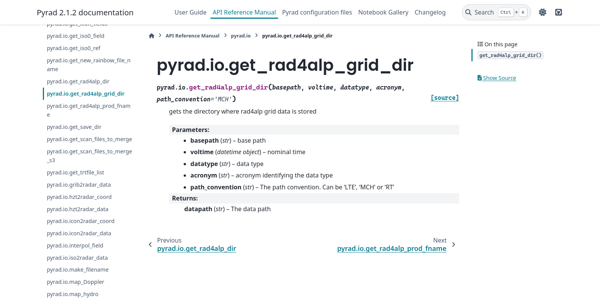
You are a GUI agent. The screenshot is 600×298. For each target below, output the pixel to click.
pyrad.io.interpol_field (75, 245)
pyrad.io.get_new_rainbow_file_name (88, 65)
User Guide (190, 12)
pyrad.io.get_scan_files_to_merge (89, 139)
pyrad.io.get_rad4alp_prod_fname (88, 110)
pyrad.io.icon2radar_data (79, 233)
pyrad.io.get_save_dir (74, 126)
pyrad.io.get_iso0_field (75, 35)
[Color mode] (542, 12)
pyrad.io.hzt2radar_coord (79, 196)
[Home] (151, 36)
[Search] (496, 12)
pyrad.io (241, 35)
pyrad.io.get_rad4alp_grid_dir (85, 93)
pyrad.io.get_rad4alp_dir (78, 81)
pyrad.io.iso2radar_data (77, 257)
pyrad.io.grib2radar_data (79, 184)
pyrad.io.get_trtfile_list (75, 172)
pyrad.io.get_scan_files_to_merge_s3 (89, 156)
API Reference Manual (244, 12)
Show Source (497, 77)
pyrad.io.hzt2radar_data (77, 209)
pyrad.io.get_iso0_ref (73, 48)
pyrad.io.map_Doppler (75, 281)
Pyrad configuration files (317, 12)
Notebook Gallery (383, 12)
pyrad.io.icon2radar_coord (80, 221)
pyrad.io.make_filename (77, 269)
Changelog (429, 12)
